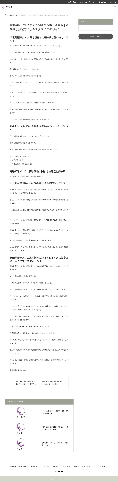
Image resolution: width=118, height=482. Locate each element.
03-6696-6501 (82, 2)
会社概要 (55, 466)
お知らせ (76, 466)
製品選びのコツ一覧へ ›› (95, 36)
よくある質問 (66, 466)
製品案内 (13, 466)
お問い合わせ (86, 466)
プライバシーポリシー (101, 466)
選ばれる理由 (23, 466)
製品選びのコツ (36, 466)
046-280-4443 (111, 2)
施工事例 (46, 466)
